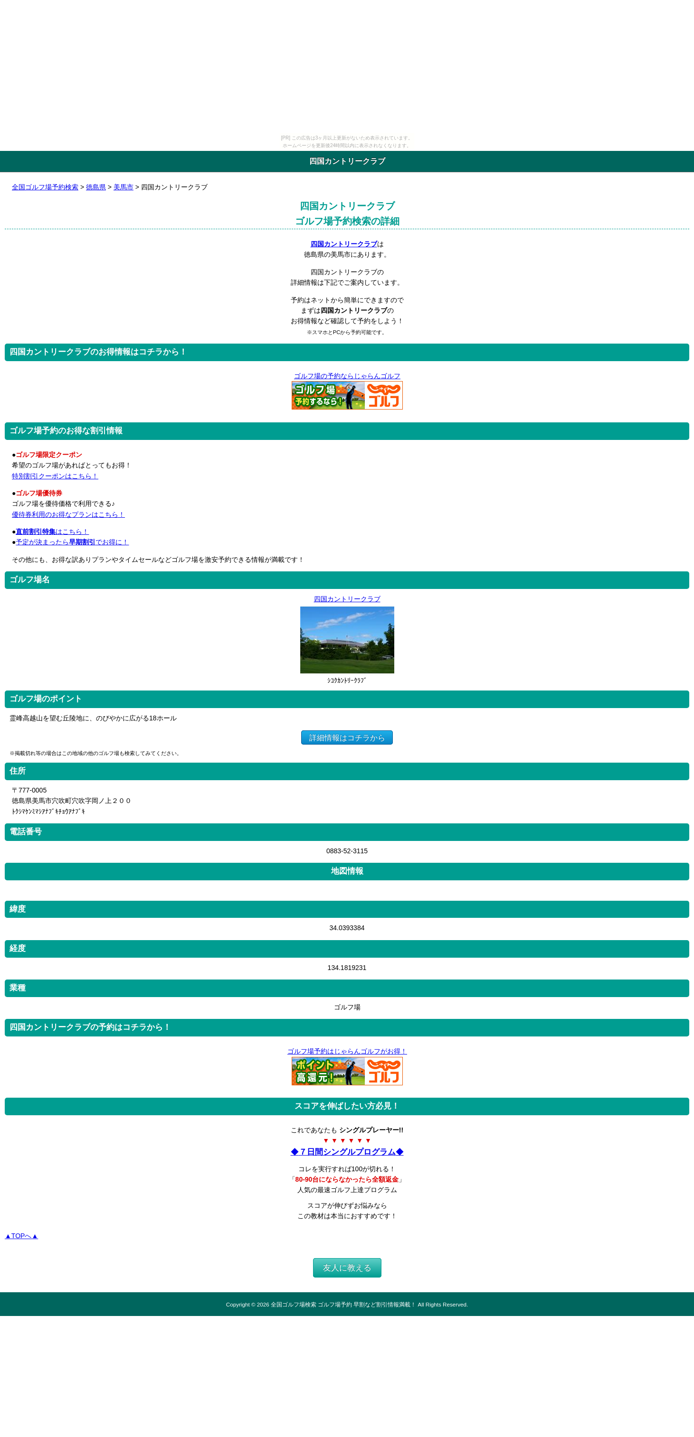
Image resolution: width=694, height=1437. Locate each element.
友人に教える (347, 1267)
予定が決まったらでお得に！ (72, 542)
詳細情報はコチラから (347, 737)
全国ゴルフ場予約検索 (45, 187)
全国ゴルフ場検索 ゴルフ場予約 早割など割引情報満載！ (343, 1304)
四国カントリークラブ (344, 244)
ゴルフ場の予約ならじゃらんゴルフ (347, 376)
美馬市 (123, 187)
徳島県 (96, 187)
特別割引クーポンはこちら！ (55, 476)
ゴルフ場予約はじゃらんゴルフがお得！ (347, 1051)
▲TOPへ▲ (21, 1236)
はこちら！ (52, 531)
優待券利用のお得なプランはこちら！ (68, 514)
